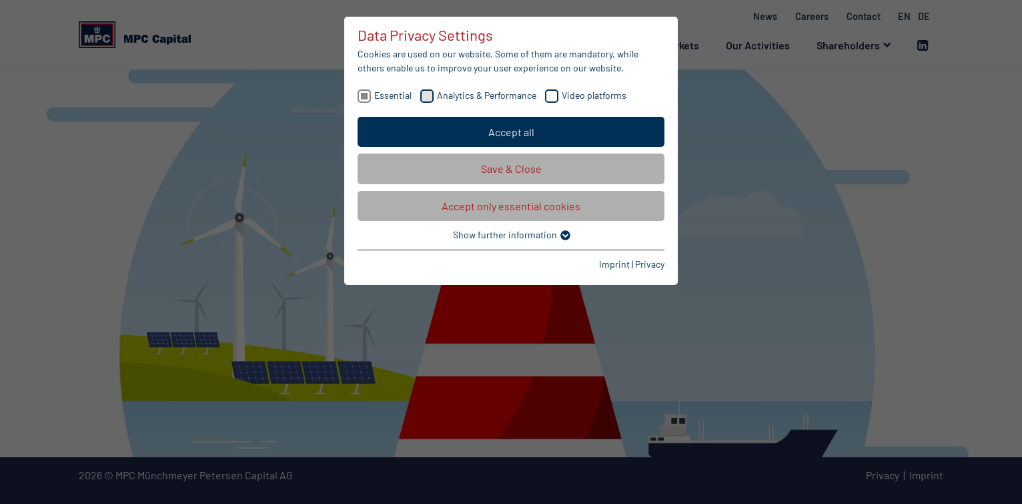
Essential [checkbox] (393, 95)
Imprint (614, 264)
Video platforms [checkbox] (594, 95)
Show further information (511, 234)
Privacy (649, 264)
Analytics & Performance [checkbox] (486, 95)
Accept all (511, 131)
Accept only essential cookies (511, 206)
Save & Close (511, 168)
